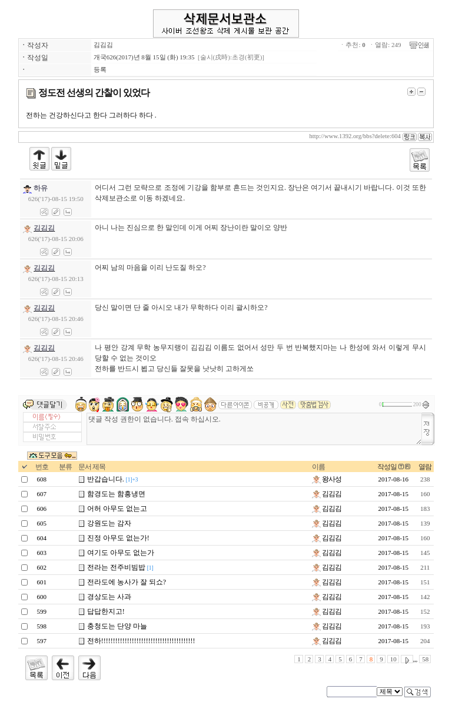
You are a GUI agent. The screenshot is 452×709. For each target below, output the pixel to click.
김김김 (103, 44)
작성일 (387, 467)
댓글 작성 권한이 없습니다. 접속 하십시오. (255, 429)
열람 (424, 467)
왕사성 (326, 479)
